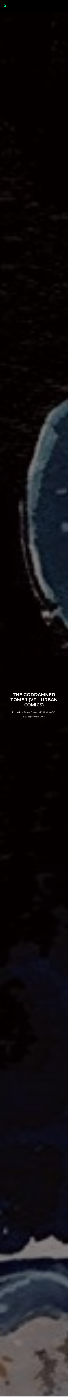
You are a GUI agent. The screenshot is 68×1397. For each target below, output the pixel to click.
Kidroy (17, 712)
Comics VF (36, 712)
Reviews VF (49, 712)
